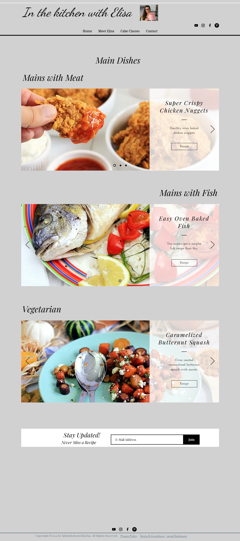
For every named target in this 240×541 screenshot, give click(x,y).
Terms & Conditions (152, 536)
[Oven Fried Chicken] (126, 165)
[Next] (213, 129)
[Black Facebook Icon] (210, 25)
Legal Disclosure (176, 536)
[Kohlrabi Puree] (120, 165)
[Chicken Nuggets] (114, 165)
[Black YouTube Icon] (196, 25)
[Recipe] (184, 146)
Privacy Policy (129, 536)
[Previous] (28, 129)
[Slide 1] (120, 281)
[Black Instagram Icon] (203, 25)
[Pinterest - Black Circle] (217, 25)
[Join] (191, 440)
